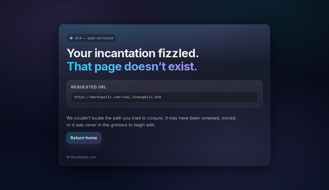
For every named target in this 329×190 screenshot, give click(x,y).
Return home (83, 137)
